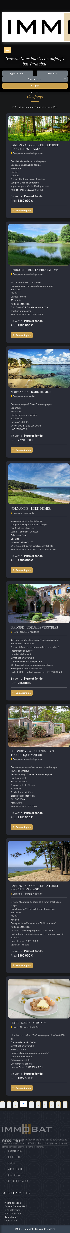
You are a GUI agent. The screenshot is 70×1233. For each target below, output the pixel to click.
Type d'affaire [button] (17, 73)
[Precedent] (2, 1104)
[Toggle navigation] (7, 50)
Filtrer (35, 85)
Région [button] (51, 73)
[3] (23, 1104)
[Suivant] (65, 1104)
